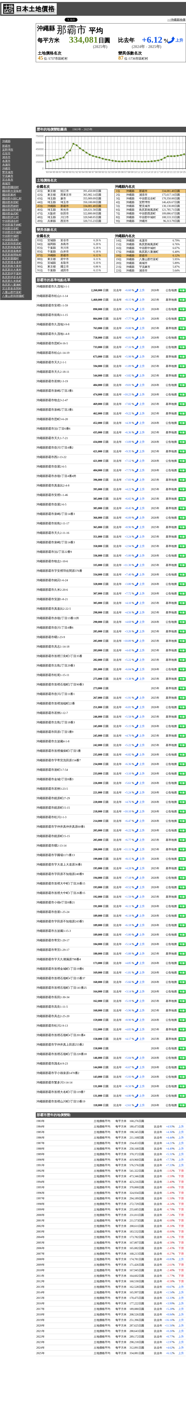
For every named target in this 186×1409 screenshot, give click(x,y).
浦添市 (6, 157)
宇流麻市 (7, 176)
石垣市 (6, 153)
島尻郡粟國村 (10, 258)
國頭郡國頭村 (10, 187)
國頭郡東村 (9, 194)
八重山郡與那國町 (13, 296)
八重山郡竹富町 (12, 292)
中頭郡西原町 (10, 239)
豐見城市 (7, 172)
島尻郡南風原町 (12, 247)
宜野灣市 (7, 149)
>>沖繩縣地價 (176, 19)
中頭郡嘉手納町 (12, 224)
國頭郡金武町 (10, 213)
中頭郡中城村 (10, 236)
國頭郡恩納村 (10, 206)
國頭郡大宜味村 (12, 191)
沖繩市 (6, 168)
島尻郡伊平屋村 (12, 273)
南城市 (6, 183)
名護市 (6, 161)
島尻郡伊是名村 (12, 277)
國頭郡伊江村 (10, 217)
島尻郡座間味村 (12, 254)
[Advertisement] (16, 77)
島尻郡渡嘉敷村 (12, 251)
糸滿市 (6, 164)
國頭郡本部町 (10, 202)
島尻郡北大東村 (12, 269)
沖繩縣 (6, 141)
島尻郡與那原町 (12, 243)
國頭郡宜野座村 (12, 209)
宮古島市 (7, 179)
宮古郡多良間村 (12, 288)
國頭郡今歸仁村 (12, 198)
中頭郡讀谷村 (10, 221)
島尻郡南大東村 (12, 266)
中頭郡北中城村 (12, 232)
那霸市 (6, 146)
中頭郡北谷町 (10, 228)
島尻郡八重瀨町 (12, 284)
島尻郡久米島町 (12, 281)
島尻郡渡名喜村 (12, 262)
